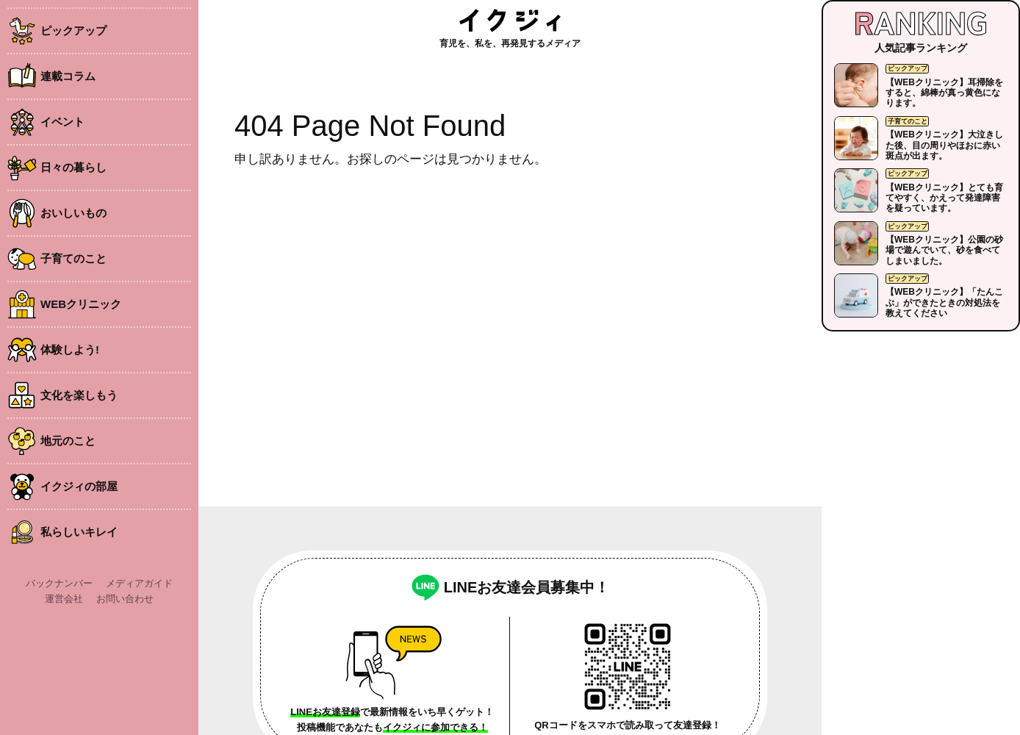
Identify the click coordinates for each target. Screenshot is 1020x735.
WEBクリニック (80, 304)
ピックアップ (73, 30)
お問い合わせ (125, 598)
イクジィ (510, 20)
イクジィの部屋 (79, 486)
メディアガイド (139, 583)
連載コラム (68, 76)
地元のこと (68, 440)
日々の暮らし (73, 167)
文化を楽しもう (79, 395)
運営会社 (64, 598)
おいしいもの (73, 213)
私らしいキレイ (79, 532)
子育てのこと (73, 258)
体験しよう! (69, 349)
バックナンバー (59, 583)
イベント (62, 121)
